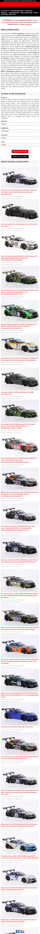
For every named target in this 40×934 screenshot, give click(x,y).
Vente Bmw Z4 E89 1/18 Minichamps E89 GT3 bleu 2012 (17, 727)
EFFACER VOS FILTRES (20, 156)
